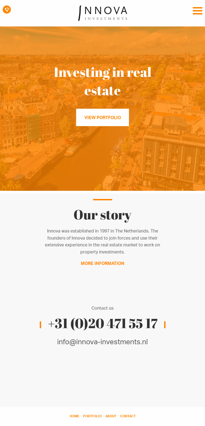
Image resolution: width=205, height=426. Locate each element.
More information (102, 263)
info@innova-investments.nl (102, 341)
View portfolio (102, 117)
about (110, 416)
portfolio (92, 416)
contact (128, 416)
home (74, 416)
